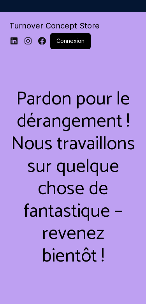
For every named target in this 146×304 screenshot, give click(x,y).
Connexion (70, 40)
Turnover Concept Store (54, 25)
